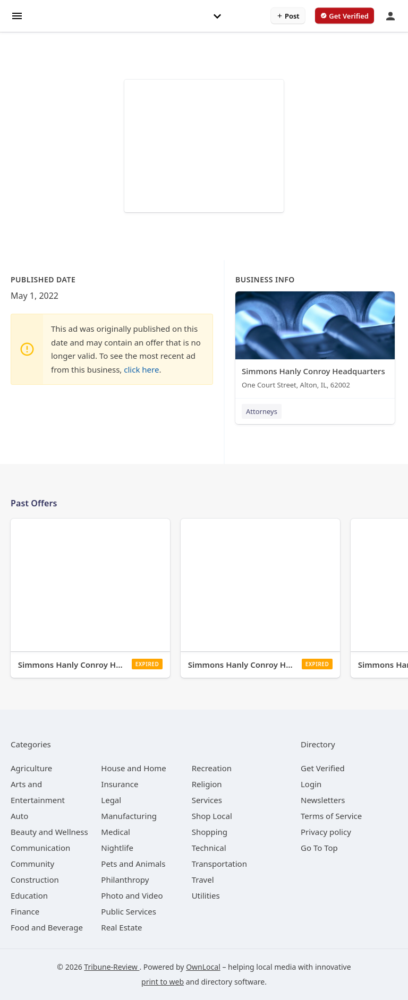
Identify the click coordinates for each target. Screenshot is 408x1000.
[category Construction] (35, 879)
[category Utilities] (206, 895)
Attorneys (261, 411)
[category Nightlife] (117, 847)
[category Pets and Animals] (133, 863)
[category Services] (207, 800)
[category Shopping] (209, 831)
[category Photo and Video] (132, 895)
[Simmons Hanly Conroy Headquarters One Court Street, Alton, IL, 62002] (315, 342)
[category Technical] (209, 847)
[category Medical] (115, 831)
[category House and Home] (133, 768)
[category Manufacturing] (129, 816)
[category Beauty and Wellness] (49, 831)
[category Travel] (203, 879)
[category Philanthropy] (125, 879)
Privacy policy (326, 831)
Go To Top (319, 847)
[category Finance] (25, 911)
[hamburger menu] (17, 15)
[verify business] (344, 16)
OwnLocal (203, 967)
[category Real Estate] (121, 927)
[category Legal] (111, 800)
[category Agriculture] (31, 768)
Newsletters (323, 800)
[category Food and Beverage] (47, 927)
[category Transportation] (219, 863)
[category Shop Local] (212, 816)
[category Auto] (19, 816)
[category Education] (29, 895)
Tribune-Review (111, 967)
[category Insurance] (119, 784)
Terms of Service (331, 816)
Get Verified (323, 768)
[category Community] (32, 863)
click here (141, 369)
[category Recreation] (212, 768)
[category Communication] (40, 847)
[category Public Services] (128, 911)
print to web (162, 982)
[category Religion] (207, 784)
